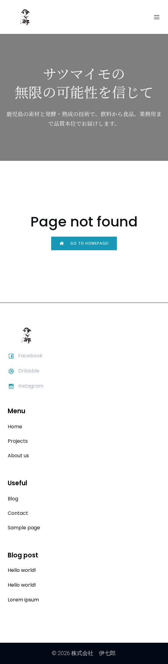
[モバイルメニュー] (156, 17)
